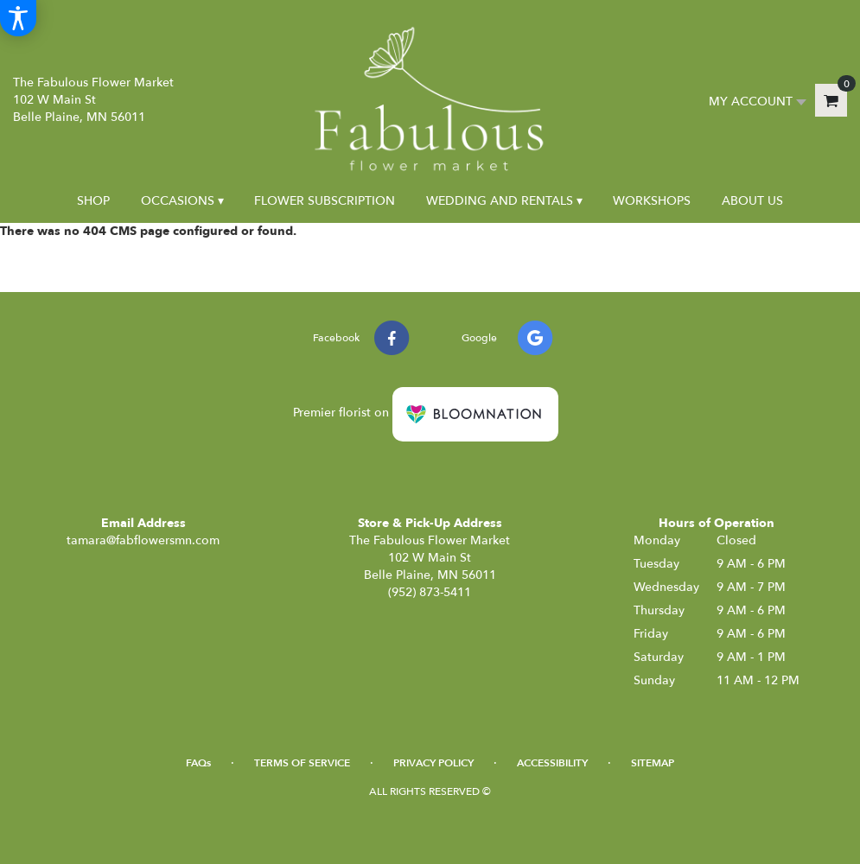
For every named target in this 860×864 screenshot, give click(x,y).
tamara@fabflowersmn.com (143, 540)
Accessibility (552, 763)
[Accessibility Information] (18, 18)
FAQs (198, 763)
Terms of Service (302, 763)
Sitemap (652, 763)
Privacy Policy (433, 763)
